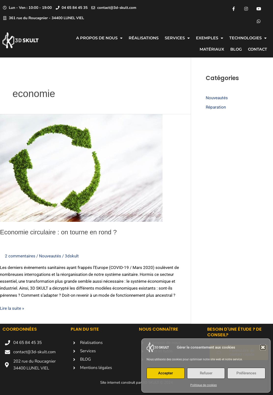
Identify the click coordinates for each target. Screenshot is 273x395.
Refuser (206, 373)
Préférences (246, 373)
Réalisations (144, 38)
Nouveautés (50, 256)
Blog (236, 49)
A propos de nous (99, 38)
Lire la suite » (12, 308)
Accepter (165, 373)
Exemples (209, 38)
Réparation (216, 107)
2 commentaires (20, 256)
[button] (262, 347)
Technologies (248, 38)
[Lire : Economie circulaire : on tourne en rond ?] (81, 167)
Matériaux (212, 49)
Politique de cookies (203, 385)
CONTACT (257, 49)
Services (177, 38)
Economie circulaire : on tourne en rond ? (58, 232)
